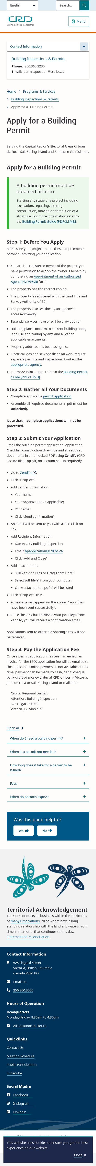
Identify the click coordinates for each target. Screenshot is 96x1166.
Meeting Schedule (20, 1056)
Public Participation (22, 1064)
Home (11, 91)
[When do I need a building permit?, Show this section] (48, 738)
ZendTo (28, 472)
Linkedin (22, 1112)
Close (78, 1155)
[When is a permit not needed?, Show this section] (48, 752)
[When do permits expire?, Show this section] (48, 797)
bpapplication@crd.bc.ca (44, 551)
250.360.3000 (23, 990)
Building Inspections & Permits (35, 99)
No (44, 830)
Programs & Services (39, 91)
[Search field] (67, 5)
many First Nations (25, 921)
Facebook (23, 1095)
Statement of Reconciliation (28, 937)
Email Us (19, 981)
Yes (21, 830)
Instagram (23, 1103)
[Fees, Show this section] (48, 783)
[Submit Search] (84, 5)
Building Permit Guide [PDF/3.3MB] (49, 221)
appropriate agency (26, 364)
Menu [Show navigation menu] (81, 21)
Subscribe (14, 1073)
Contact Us (15, 1047)
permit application (57, 396)
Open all (13, 728)
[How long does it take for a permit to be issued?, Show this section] (48, 767)
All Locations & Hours (29, 1026)
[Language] (22, 5)
